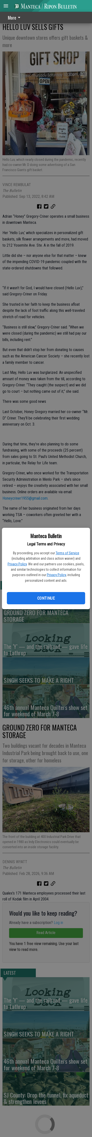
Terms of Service (67, 553)
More (15, 17)
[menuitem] (15, 17)
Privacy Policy (17, 564)
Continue (46, 598)
